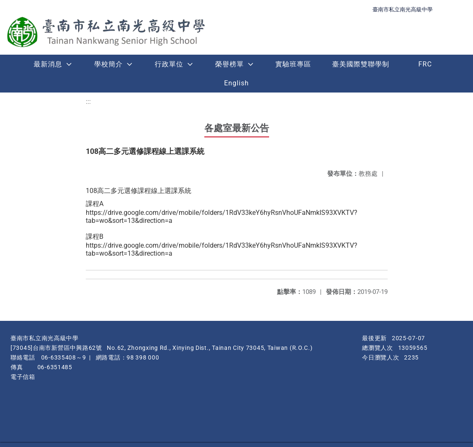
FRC (425, 64)
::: (88, 102)
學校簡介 (108, 64)
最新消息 (48, 64)
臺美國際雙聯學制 (360, 64)
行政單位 (169, 64)
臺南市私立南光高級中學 (403, 9)
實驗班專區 (293, 64)
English (236, 83)
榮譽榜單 (229, 64)
